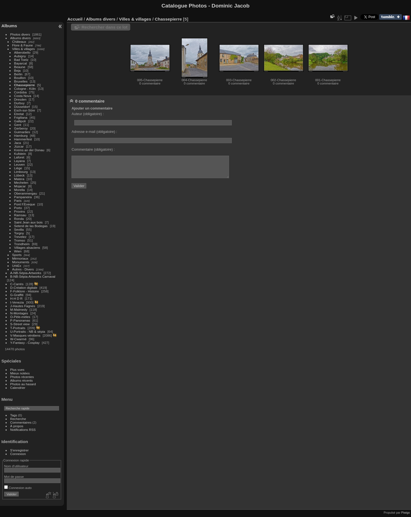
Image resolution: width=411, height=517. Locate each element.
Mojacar (20, 186)
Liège (18, 168)
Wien (18, 251)
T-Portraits (17, 328)
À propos (16, 426)
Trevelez (20, 236)
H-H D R (16, 298)
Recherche (18, 419)
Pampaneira (23, 197)
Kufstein (20, 153)
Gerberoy (21, 128)
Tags (13, 415)
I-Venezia (17, 302)
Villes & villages (23, 49)
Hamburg (21, 135)
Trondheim (22, 244)
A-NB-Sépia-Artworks (25, 273)
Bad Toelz (21, 59)
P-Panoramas (20, 320)
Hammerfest (23, 139)
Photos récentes (22, 377)
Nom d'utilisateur (16, 466)
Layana (19, 161)
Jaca (17, 143)
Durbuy (19, 103)
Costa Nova (22, 96)
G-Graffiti (17, 295)
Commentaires (21, 422)
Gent (17, 124)
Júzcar (19, 146)
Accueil (75, 19)
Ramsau (20, 215)
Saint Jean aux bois (28, 222)
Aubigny (20, 56)
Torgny (19, 233)
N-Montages (19, 313)
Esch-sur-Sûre (24, 110)
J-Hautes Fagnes (22, 306)
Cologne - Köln (25, 88)
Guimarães (22, 132)
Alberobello (22, 52)
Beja (17, 70)
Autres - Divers (23, 269)
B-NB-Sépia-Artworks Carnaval (32, 276)
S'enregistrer (19, 450)
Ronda (19, 218)
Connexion (18, 454)
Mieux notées (20, 373)
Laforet (19, 157)
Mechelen (21, 182)
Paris (18, 200)
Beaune (20, 67)
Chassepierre (24, 85)
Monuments (20, 262)
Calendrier (17, 387)
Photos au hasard (23, 384)
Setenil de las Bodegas (31, 226)
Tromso (19, 240)
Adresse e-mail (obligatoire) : (94, 132)
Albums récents (21, 380)
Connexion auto (18, 487)
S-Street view (20, 324)
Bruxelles (21, 81)
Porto (18, 208)
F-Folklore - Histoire (24, 291)
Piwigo (405, 512)
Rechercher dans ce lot (104, 27)
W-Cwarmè (18, 339)
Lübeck (19, 175)
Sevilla (19, 229)
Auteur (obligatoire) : (88, 114)
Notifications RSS (23, 429)
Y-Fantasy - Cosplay (25, 342)
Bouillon (20, 77)
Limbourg (21, 171)
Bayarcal (20, 63)
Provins (19, 211)
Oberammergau (25, 193)
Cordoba (20, 92)
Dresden (20, 99)
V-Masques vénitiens (25, 335)
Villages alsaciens (27, 247)
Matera (19, 179)
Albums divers (20, 38)
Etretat (19, 114)
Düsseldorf (22, 106)
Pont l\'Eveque (24, 204)
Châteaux (19, 41)
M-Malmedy (18, 309)
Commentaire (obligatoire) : (93, 149)
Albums (9, 25)
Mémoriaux (20, 258)
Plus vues (17, 369)
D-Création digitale (23, 287)
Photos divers (20, 34)
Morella (19, 190)
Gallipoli (20, 121)
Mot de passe (14, 476)
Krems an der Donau (29, 150)
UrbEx (16, 265)
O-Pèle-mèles (20, 317)
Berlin (18, 74)
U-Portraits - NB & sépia (27, 331)
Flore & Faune (22, 45)
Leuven (19, 164)
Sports (17, 255)
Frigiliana (21, 117)
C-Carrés (17, 284)
